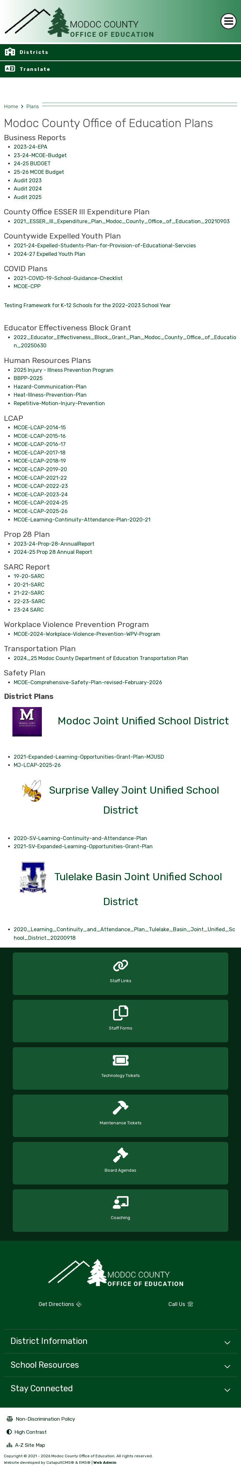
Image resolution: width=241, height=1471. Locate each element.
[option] (120, 971)
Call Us (159, 1306)
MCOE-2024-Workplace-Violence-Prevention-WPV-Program (87, 634)
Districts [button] (34, 52)
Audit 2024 (28, 189)
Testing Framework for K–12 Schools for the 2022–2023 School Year (87, 305)
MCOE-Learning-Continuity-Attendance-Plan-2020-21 (82, 520)
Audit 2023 (28, 180)
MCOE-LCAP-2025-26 (41, 511)
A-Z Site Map (26, 1446)
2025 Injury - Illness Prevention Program (63, 370)
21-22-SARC (29, 593)
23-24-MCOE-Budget (40, 155)
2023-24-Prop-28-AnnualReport (54, 544)
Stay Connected (41, 1388)
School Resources (44, 1365)
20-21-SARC (29, 585)
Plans (32, 106)
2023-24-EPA (30, 147)
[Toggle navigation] (228, 21)
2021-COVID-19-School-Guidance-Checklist (68, 278)
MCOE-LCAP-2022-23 (41, 486)
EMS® (85, 1462)
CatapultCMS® (60, 1462)
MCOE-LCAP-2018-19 (40, 461)
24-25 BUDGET (32, 163)
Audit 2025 (28, 197)
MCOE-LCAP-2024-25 (41, 503)
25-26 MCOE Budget (39, 172)
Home (11, 106)
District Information (49, 1341)
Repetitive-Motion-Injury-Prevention (59, 403)
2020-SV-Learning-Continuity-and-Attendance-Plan (80, 838)
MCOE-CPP (27, 286)
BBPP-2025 (28, 378)
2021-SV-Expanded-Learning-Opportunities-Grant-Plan (83, 846)
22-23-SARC (29, 601)
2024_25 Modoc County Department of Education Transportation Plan (101, 658)
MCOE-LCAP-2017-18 (39, 453)
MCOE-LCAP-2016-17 (40, 444)
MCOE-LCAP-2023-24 (41, 494)
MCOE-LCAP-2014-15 (40, 427)
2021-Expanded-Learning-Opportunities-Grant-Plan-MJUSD (89, 757)
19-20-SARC (29, 576)
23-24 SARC (29, 610)
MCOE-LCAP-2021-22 (40, 478)
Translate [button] (35, 69)
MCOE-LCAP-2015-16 (40, 436)
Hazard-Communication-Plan (50, 387)
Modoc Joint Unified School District (143, 721)
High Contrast (30, 1432)
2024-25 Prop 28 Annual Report (53, 552)
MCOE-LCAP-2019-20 (40, 469)
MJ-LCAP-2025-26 (37, 765)
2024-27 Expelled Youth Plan (49, 254)
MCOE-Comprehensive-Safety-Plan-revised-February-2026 (88, 682)
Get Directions (43, 1306)
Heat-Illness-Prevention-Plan (50, 395)
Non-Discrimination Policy (41, 1420)
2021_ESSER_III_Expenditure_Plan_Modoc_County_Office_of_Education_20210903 (122, 221)
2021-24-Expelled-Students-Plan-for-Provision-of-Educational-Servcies (105, 245)
